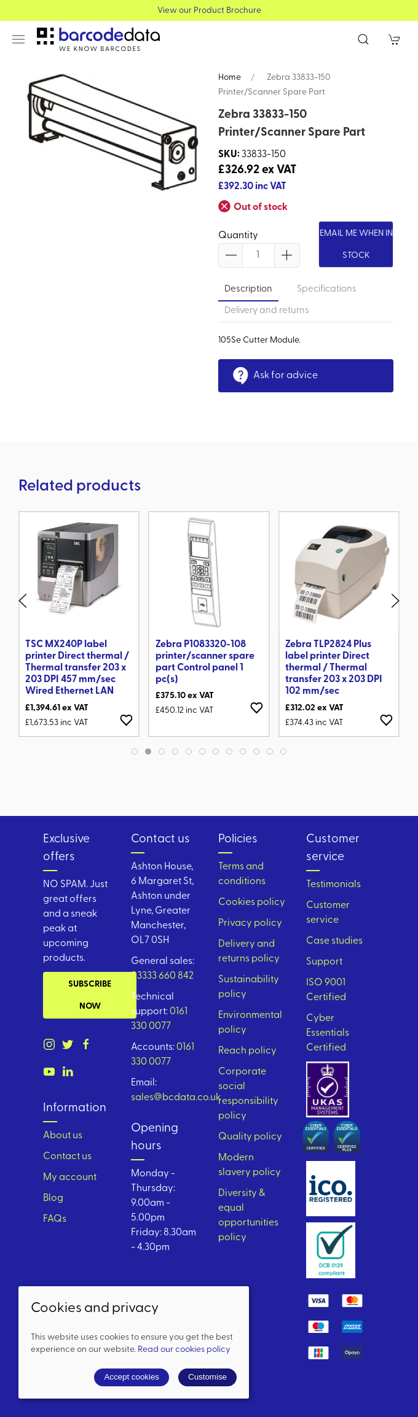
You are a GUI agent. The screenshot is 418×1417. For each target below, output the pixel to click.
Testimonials (333, 885)
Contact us (67, 1157)
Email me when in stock (356, 244)
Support (324, 962)
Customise (207, 1376)
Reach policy (247, 1051)
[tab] (135, 751)
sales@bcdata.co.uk (176, 1098)
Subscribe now (89, 995)
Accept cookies (131, 1376)
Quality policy (250, 1137)
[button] (18, 39)
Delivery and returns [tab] (266, 311)
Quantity (238, 236)
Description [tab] (248, 289)
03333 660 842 (162, 976)
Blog (53, 1198)
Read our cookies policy (184, 1349)
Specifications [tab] (327, 289)
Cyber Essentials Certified (327, 1033)
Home (229, 77)
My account (70, 1177)
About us (62, 1136)
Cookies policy (251, 902)
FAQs (54, 1219)
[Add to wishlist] (126, 719)
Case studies (334, 941)
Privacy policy (250, 923)
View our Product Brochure (209, 11)
